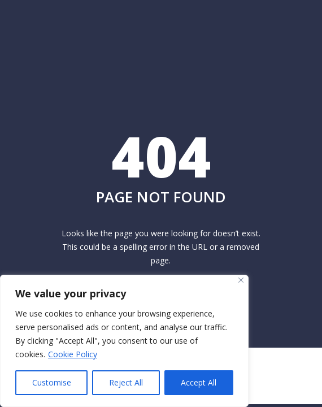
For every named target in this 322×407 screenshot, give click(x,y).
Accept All (198, 382)
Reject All (126, 382)
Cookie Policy (72, 354)
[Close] (240, 280)
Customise (51, 382)
